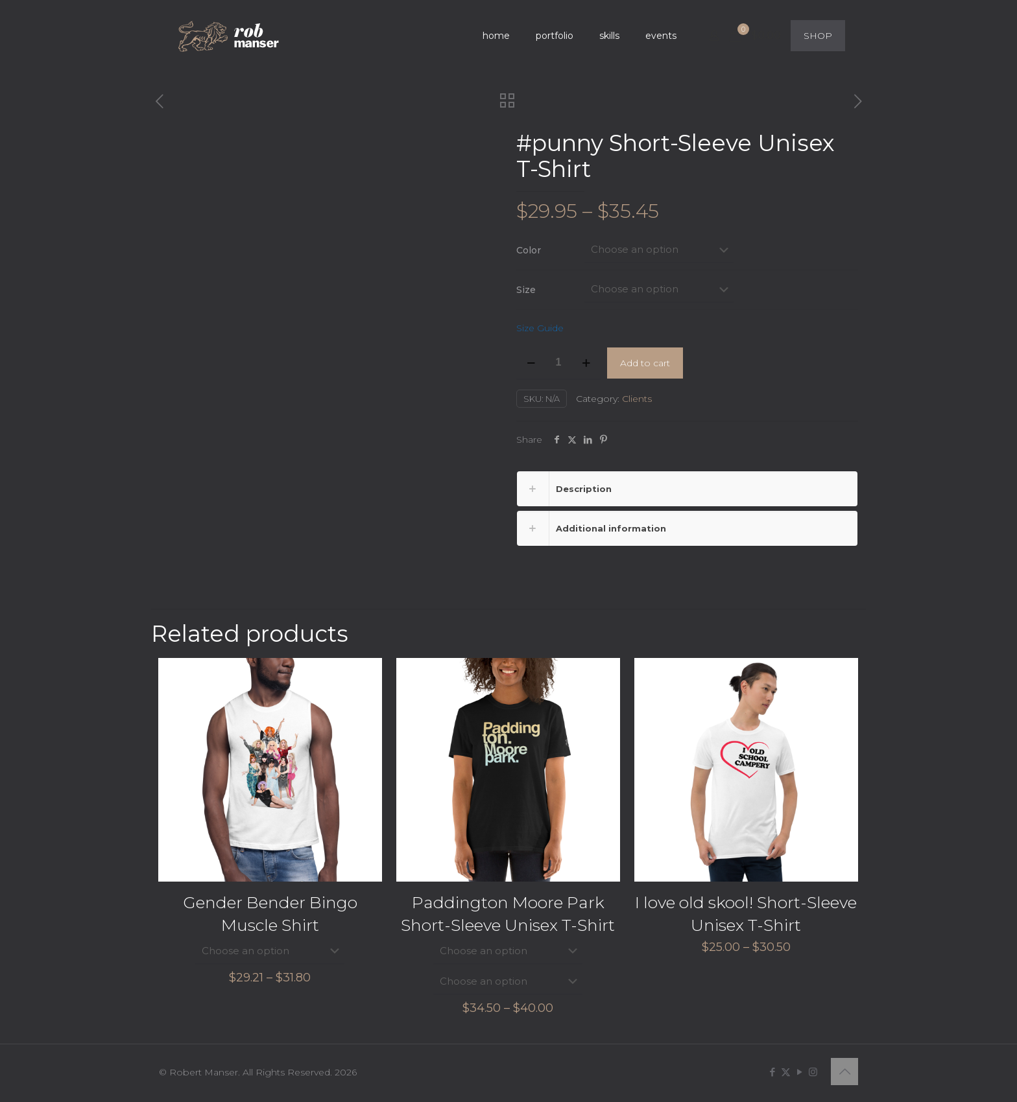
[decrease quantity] (531, 363)
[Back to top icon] (844, 1070)
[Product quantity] (558, 363)
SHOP (818, 35)
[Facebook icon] (772, 1071)
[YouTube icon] (799, 1071)
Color (528, 250)
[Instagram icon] (813, 1071)
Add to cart (645, 363)
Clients (637, 398)
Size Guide (540, 328)
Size (526, 290)
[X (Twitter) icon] (786, 1071)
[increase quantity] (586, 363)
